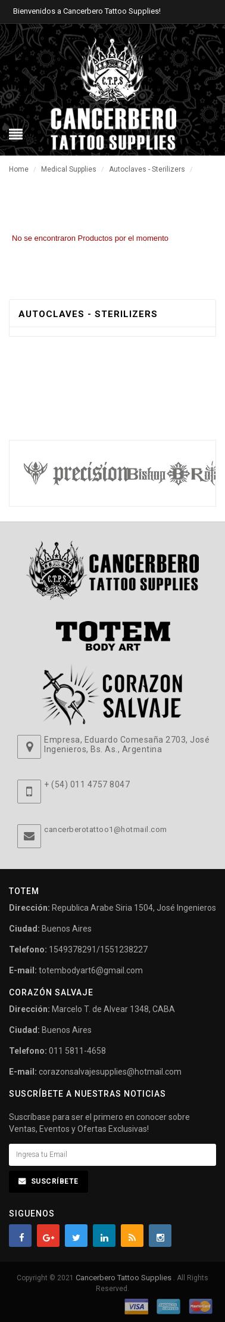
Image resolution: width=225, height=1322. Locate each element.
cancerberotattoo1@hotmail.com (105, 829)
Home (19, 169)
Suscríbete (55, 1181)
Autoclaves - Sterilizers (147, 169)
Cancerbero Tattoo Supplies (124, 1277)
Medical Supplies (68, 169)
